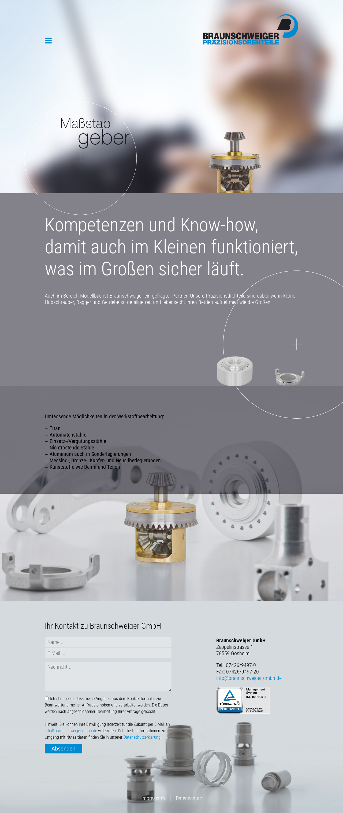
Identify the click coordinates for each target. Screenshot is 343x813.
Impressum (153, 798)
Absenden (63, 749)
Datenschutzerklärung (142, 737)
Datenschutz (189, 798)
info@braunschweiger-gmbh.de (71, 730)
